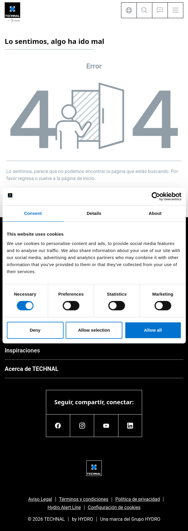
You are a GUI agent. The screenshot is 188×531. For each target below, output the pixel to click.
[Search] (144, 10)
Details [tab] (94, 213)
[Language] (129, 10)
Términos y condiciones (83, 499)
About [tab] (155, 213)
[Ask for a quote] (160, 10)
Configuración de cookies (114, 507)
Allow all (153, 330)
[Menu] (175, 10)
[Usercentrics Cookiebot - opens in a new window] (155, 196)
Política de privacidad (137, 499)
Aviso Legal (40, 499)
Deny (35, 330)
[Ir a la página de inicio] (12, 12)
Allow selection (94, 330)
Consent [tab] (33, 213)
